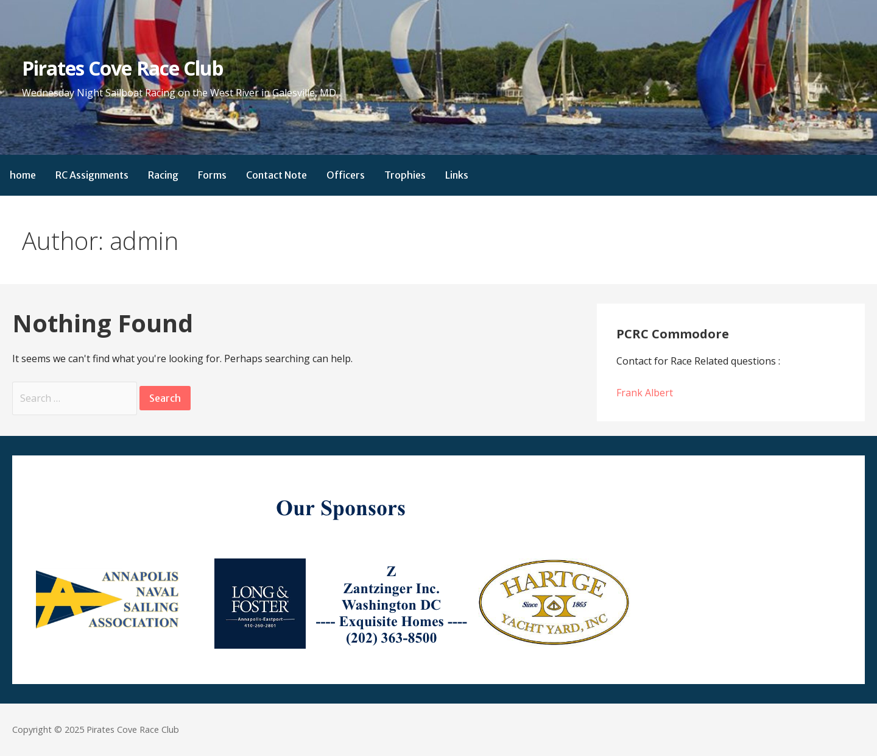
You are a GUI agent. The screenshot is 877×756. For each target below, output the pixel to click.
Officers (345, 175)
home (23, 175)
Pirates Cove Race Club (122, 68)
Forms (212, 175)
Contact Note (276, 175)
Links (456, 175)
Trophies (405, 175)
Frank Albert (644, 392)
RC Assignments (92, 175)
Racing (163, 175)
